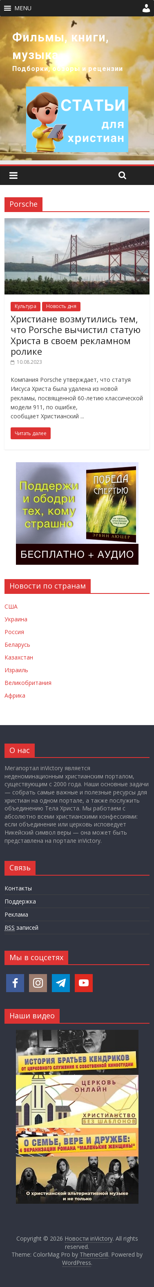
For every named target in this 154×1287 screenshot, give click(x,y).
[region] (77, 88)
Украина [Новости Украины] (15, 619)
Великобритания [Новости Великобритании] (27, 683)
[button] (22, 8)
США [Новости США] (11, 606)
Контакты (18, 888)
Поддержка (20, 901)
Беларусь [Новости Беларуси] (17, 644)
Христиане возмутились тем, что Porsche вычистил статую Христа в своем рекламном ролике (76, 335)
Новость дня (61, 306)
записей (21, 928)
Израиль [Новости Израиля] (16, 670)
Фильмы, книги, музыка (60, 46)
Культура (25, 306)
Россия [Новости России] (14, 632)
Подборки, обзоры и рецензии (67, 69)
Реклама (16, 914)
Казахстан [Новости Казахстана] (18, 657)
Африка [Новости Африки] (14, 695)
